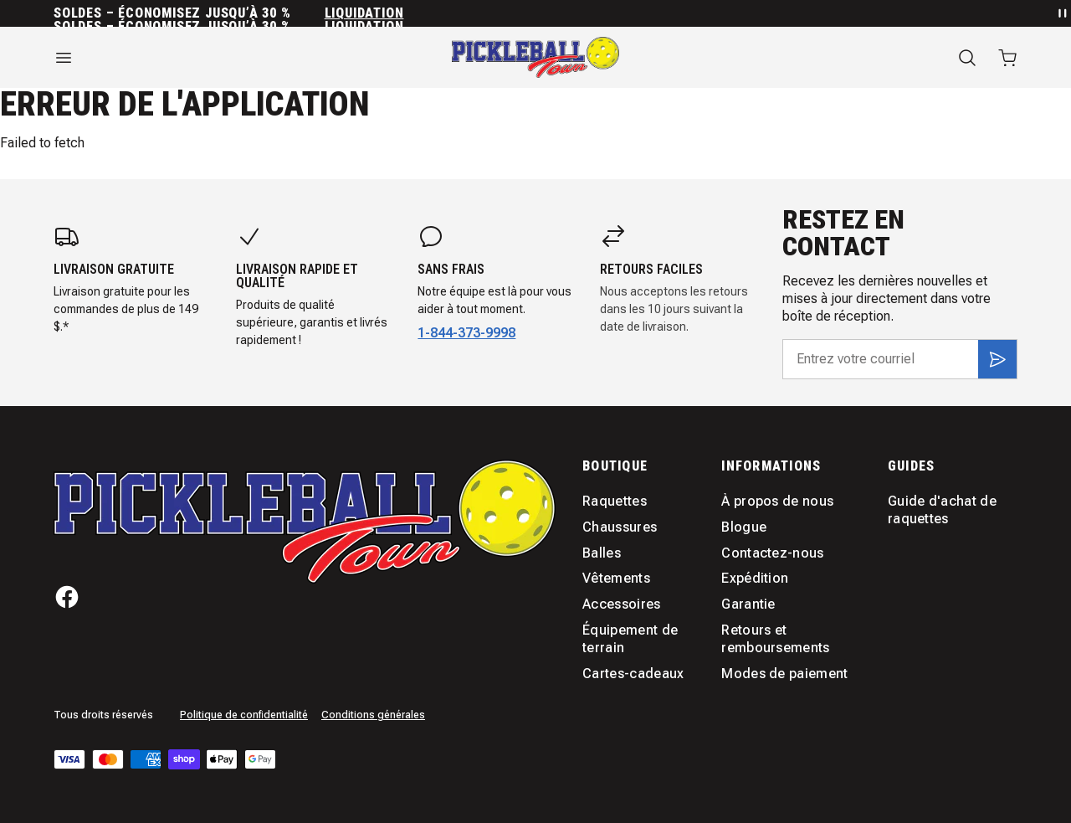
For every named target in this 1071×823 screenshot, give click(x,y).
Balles (601, 553)
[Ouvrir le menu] (201, 58)
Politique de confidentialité (244, 715)
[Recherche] (967, 58)
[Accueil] (535, 57)
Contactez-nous (772, 553)
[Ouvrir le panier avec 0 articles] (1007, 58)
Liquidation (364, 13)
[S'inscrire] (997, 359)
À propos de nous (777, 501)
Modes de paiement (784, 674)
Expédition (754, 578)
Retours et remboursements (775, 639)
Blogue (743, 527)
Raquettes (614, 501)
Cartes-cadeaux (633, 674)
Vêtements (616, 578)
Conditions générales (373, 715)
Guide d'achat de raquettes (942, 510)
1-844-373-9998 (466, 333)
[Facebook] (67, 597)
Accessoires (621, 604)
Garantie (748, 604)
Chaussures (619, 527)
